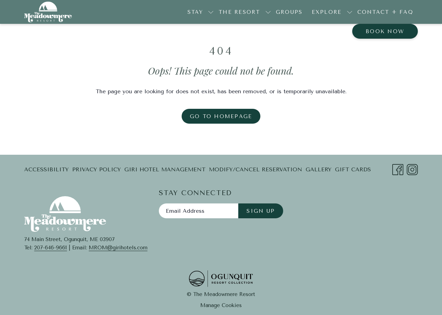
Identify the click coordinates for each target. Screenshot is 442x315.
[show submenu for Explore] (349, 12)
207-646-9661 (50, 248)
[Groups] (289, 12)
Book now (385, 31)
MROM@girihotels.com (118, 248)
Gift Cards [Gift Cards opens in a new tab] (353, 170)
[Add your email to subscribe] (198, 210)
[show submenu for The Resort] (268, 12)
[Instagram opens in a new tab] (412, 168)
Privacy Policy (96, 169)
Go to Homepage (221, 116)
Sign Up (261, 211)
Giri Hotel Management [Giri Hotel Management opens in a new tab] (164, 170)
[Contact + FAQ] (385, 12)
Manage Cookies (221, 305)
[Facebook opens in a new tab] (397, 168)
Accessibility (46, 169)
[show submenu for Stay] (211, 12)
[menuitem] (47, 169)
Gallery (319, 169)
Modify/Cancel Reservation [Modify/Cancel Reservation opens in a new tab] (255, 170)
